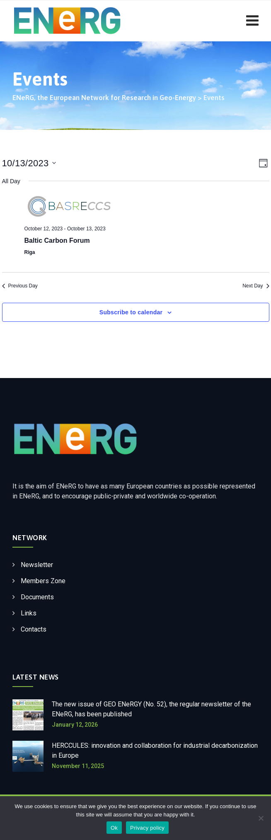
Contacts (33, 629)
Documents (37, 597)
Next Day (255, 286)
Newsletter (37, 565)
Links (28, 613)
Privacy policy (147, 828)
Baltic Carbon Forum (57, 240)
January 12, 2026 (75, 724)
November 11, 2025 (78, 766)
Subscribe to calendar (131, 312)
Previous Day (20, 286)
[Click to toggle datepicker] (29, 163)
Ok (114, 828)
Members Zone (43, 581)
